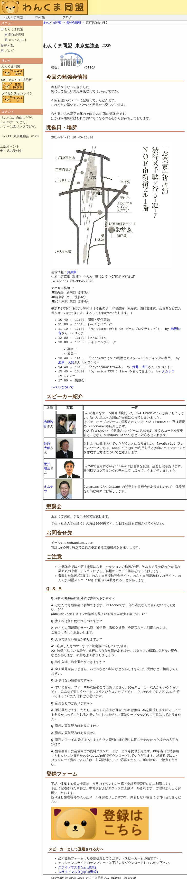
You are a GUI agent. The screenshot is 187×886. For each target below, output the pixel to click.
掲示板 (40, 17)
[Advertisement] (140, 34)
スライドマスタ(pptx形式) (78, 877)
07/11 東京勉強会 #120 (20, 140)
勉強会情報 (16, 35)
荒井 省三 (140, 367)
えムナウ (168, 372)
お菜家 (71, 273)
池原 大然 (66, 363)
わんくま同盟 (13, 17)
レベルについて (62, 388)
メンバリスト (17, 41)
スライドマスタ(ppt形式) (77, 872)
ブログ (67, 17)
